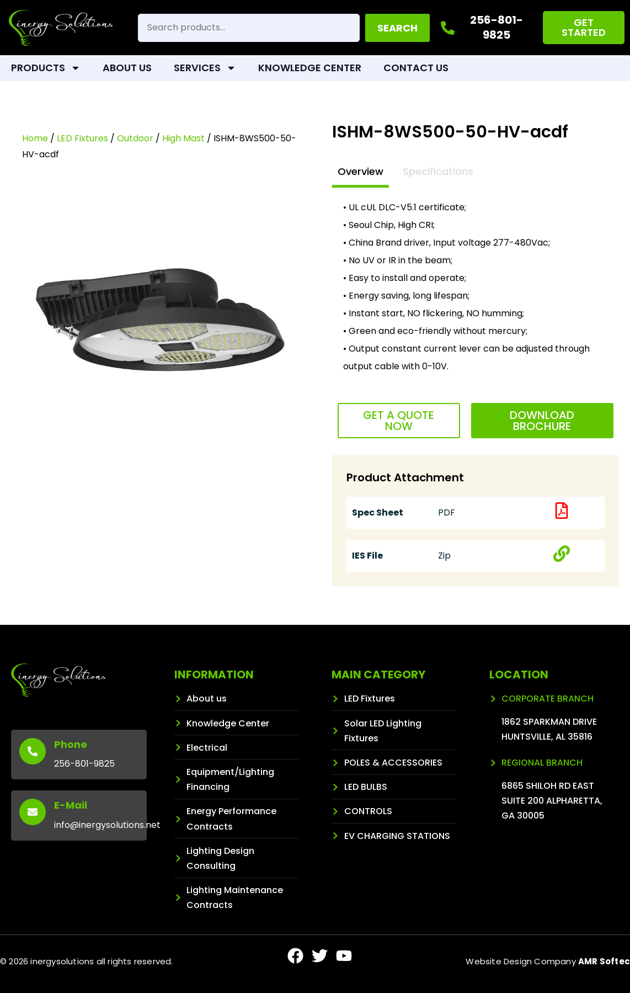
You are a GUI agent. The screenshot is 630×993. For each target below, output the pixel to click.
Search (397, 28)
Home (35, 138)
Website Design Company (548, 961)
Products (46, 67)
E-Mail (70, 805)
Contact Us (416, 68)
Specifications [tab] (438, 171)
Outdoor (135, 138)
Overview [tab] (360, 171)
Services (205, 67)
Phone (70, 744)
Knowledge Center (309, 68)
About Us (127, 68)
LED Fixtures (82, 138)
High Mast (183, 138)
